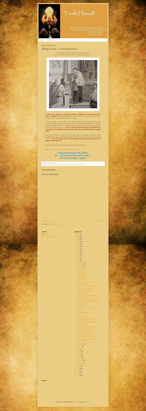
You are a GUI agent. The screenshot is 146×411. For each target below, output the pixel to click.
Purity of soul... (82, 281)
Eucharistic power (58, 164)
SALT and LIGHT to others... (85, 288)
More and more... (82, 269)
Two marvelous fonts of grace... (86, 326)
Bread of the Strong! (83, 284)
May (79, 353)
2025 (77, 237)
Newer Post (45, 221)
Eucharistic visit (77, 164)
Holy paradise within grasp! (85, 329)
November (81, 265)
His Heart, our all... (83, 305)
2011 (77, 373)
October (80, 267)
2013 (77, 368)
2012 (77, 371)
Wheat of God (81, 303)
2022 (77, 244)
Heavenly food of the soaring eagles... (88, 295)
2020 (77, 248)
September (81, 344)
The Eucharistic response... (85, 291)
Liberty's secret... (82, 272)
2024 (77, 239)
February (80, 360)
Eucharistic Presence (68, 164)
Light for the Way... (83, 293)
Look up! (80, 315)
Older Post (101, 221)
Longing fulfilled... (82, 279)
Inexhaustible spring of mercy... (86, 331)
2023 (77, 241)
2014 (77, 366)
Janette (46, 234)
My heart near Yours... (83, 317)
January (80, 363)
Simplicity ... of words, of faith (85, 319)
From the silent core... (83, 312)
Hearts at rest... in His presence (86, 286)
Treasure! (80, 310)
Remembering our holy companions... (88, 338)
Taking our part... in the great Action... (88, 336)
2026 (77, 234)
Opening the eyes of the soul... (86, 307)
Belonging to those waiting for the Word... (89, 322)
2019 (77, 251)
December (81, 262)
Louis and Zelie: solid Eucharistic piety (88, 300)
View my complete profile (48, 237)
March (80, 358)
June (79, 351)
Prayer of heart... (82, 341)
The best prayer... (82, 274)
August (80, 346)
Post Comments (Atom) (55, 224)
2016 (77, 258)
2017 (77, 256)
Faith (83, 164)
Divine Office (51, 40)
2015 (77, 260)
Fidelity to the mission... (84, 276)
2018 (77, 253)
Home (42, 40)
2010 (77, 375)
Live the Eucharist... (83, 324)
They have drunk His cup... (85, 298)
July (79, 348)
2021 (77, 246)
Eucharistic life (49, 164)
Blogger (88, 402)
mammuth (76, 402)
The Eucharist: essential (84, 334)
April (79, 356)
